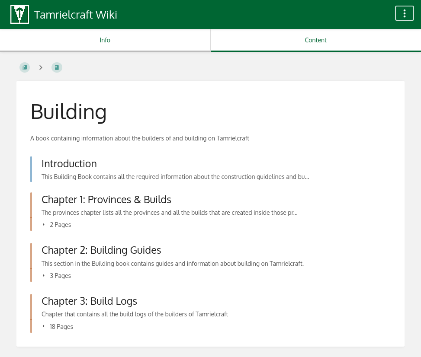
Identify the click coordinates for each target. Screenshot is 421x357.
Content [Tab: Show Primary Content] (316, 40)
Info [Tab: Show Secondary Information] (105, 40)
